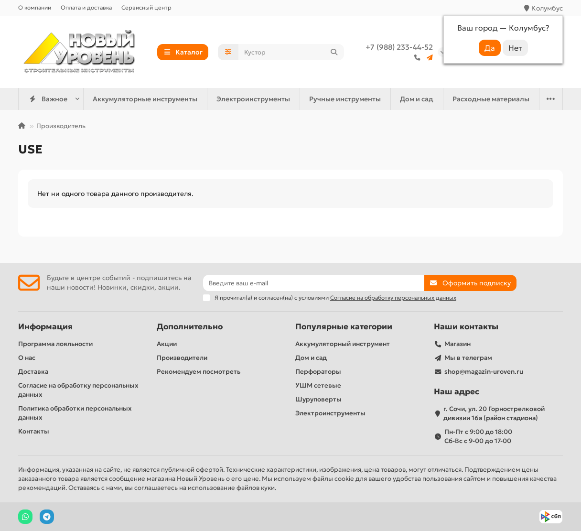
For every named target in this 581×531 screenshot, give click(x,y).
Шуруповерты (318, 399)
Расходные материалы (490, 99)
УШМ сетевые (318, 385)
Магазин (457, 344)
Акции (167, 344)
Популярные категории (343, 327)
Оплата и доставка (86, 7)
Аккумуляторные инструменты (145, 99)
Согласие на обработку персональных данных (78, 390)
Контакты (33, 431)
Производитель (61, 126)
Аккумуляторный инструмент (342, 344)
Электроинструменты (253, 99)
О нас (26, 358)
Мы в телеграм (468, 358)
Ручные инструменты (345, 99)
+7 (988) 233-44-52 (399, 47)
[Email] (314, 283)
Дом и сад (416, 99)
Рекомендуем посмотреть (198, 372)
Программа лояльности (55, 344)
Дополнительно (190, 327)
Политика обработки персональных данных (74, 413)
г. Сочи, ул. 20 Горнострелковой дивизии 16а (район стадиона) (494, 413)
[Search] (291, 52)
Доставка (33, 372)
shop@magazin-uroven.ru (483, 372)
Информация (45, 327)
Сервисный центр (146, 7)
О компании (34, 7)
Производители (182, 358)
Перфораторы (318, 372)
